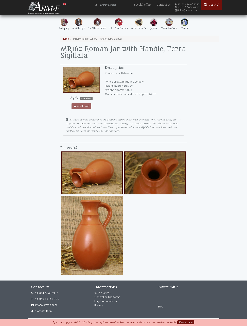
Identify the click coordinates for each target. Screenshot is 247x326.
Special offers (143, 4)
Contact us (164, 4)
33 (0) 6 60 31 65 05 (187, 7)
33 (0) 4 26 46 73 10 (187, 4)
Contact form (43, 311)
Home (65, 38)
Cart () (211, 4)
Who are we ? (102, 292)
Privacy (98, 305)
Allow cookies (185, 322)
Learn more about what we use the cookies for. (151, 322)
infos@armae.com (186, 10)
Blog (160, 306)
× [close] (181, 119)
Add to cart (81, 106)
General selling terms (107, 297)
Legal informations (105, 301)
